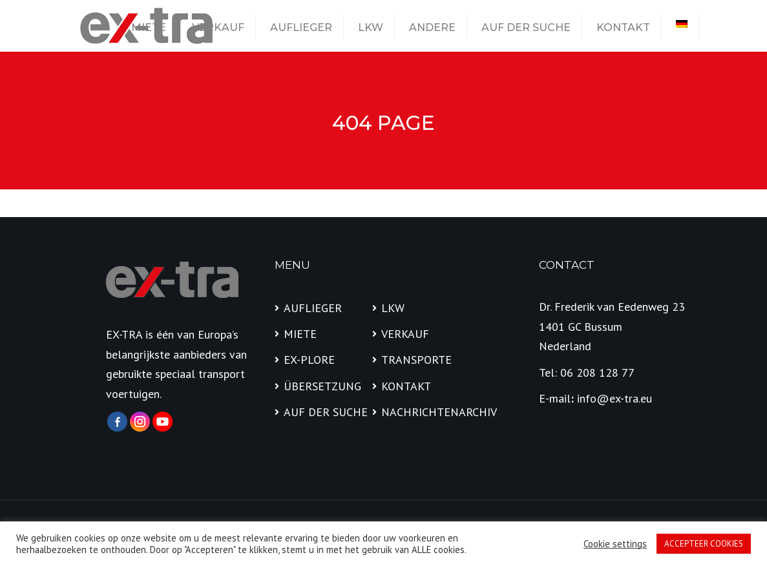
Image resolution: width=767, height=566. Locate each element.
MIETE (148, 27)
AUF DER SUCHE (526, 27)
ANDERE (432, 27)
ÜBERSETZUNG (322, 386)
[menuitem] (681, 24)
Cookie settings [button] (615, 544)
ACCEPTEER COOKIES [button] (703, 543)
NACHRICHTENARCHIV (425, 411)
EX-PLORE (309, 359)
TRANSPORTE (416, 359)
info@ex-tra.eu (614, 398)
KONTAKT (623, 27)
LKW (370, 27)
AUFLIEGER (301, 27)
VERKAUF (218, 27)
